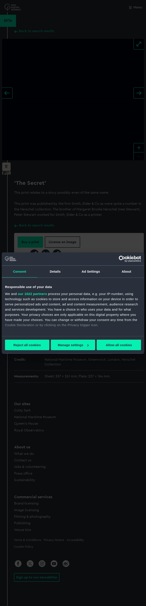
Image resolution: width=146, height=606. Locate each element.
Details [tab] (55, 271)
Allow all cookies (119, 345)
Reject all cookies (27, 345)
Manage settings (73, 345)
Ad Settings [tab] (91, 271)
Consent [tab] (19, 271)
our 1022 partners (32, 293)
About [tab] (126, 271)
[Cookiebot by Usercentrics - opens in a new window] (122, 259)
